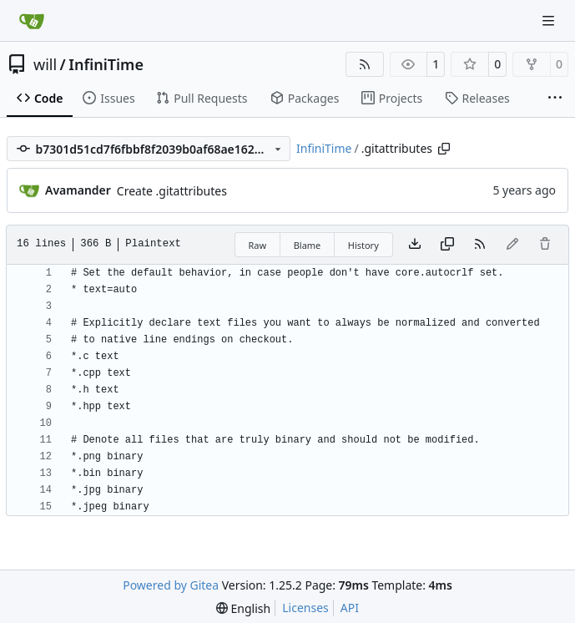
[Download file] (414, 244)
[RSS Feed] (365, 64)
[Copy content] (447, 244)
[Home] (31, 21)
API (349, 607)
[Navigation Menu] (550, 20)
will (45, 64)
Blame (307, 245)
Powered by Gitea (171, 585)
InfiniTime (106, 64)
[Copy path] (444, 148)
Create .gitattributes (172, 191)
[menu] (243, 608)
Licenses (305, 607)
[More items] (555, 98)
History (363, 245)
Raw (258, 245)
